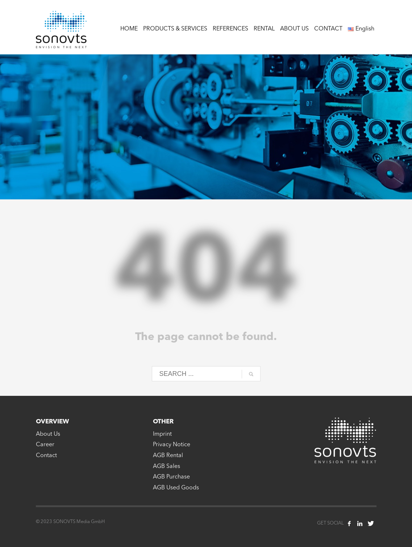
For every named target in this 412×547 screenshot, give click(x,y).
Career (45, 445)
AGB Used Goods (176, 488)
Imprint (162, 434)
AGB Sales (166, 466)
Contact (46, 456)
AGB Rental (168, 456)
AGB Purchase (171, 477)
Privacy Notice (171, 445)
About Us (48, 434)
